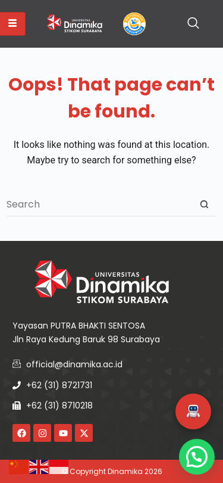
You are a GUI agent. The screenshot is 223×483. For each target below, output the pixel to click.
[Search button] (204, 204)
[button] (193, 411)
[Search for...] (100, 204)
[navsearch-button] (193, 24)
